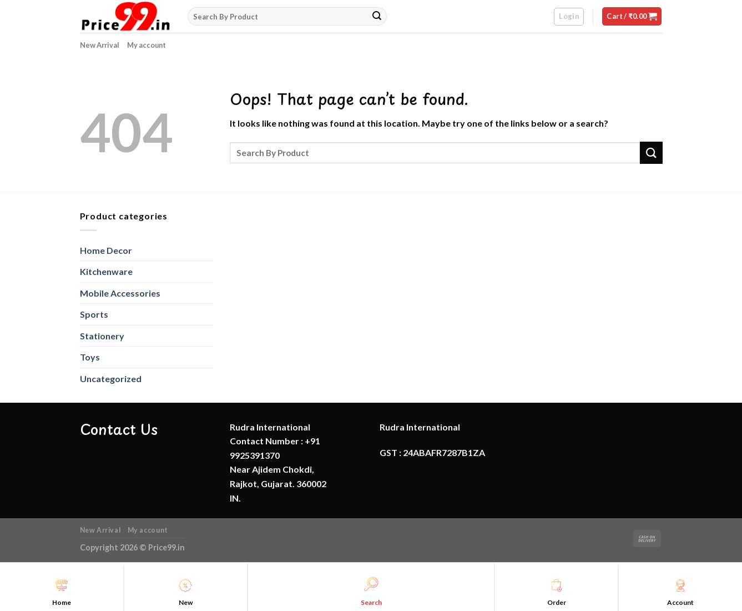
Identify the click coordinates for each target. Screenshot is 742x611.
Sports (94, 314)
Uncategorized (111, 378)
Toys (90, 357)
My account (146, 45)
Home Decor (106, 250)
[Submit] (376, 16)
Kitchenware (106, 271)
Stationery (102, 335)
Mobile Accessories (120, 293)
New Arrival (99, 45)
